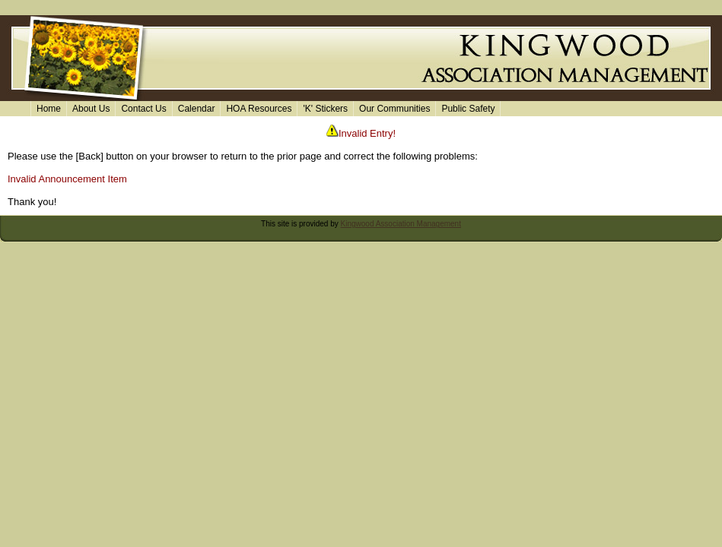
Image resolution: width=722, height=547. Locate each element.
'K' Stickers (325, 108)
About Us (91, 108)
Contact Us (143, 108)
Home (49, 108)
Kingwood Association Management (401, 224)
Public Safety (468, 108)
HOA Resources (258, 108)
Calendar (196, 108)
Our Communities (394, 108)
